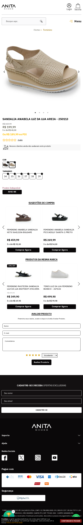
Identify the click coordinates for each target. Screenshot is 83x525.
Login (69, 9)
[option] (41, 72)
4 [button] (47, 112)
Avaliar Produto (41, 362)
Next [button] (79, 71)
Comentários (41, 344)
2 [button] (39, 112)
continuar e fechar (70, 521)
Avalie (20, 140)
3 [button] (43, 112)
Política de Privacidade (14, 523)
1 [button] (35, 112)
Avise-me (12, 192)
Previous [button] (4, 71)
